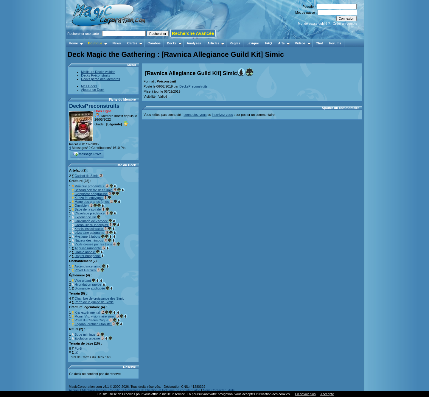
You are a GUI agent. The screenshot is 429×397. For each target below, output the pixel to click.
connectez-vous (195, 114)
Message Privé (87, 153)
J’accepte (327, 394)
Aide (231, 390)
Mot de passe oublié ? (314, 23)
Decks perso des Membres (100, 79)
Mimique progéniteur (95, 186)
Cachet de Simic (88, 176)
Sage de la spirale (91, 209)
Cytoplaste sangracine (96, 194)
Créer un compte (345, 23)
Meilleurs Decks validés (98, 72)
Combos (154, 43)
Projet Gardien (89, 270)
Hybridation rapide (90, 284)
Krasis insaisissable (95, 229)
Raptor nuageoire (89, 256)
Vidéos (303, 43)
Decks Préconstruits (95, 75)
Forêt (78, 348)
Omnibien (89, 205)
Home (76, 43)
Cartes (134, 43)
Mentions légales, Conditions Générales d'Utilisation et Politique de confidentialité (141, 390)
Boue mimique (89, 334)
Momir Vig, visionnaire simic (101, 316)
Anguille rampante (92, 248)
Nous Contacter (214, 390)
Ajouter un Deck (92, 89)
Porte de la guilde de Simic (94, 302)
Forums (335, 43)
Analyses (194, 43)
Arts (284, 43)
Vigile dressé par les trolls (97, 244)
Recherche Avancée (193, 33)
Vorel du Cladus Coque (97, 320)
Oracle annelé (89, 252)
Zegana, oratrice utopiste (98, 324)
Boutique (98, 43)
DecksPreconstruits (94, 106)
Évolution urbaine (93, 338)
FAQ (268, 43)
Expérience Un (87, 217)
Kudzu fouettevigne (92, 198)
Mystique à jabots (95, 236)
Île (76, 352)
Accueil (74, 390)
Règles (234, 43)
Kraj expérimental (97, 312)
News (116, 43)
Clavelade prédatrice (95, 213)
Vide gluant (88, 280)
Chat (319, 43)
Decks (174, 43)
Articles (215, 43)
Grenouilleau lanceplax (97, 225)
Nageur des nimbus (94, 240)
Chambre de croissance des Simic (99, 298)
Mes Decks (89, 86)
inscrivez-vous (222, 114)
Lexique (252, 43)
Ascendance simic (92, 266)
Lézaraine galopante (95, 232)
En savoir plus (305, 394)
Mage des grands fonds (97, 201)
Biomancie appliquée (94, 288)
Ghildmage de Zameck (95, 221)
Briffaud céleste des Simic (99, 190)
